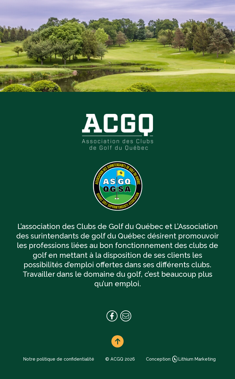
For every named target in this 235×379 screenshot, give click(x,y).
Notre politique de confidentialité (58, 359)
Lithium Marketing (197, 359)
